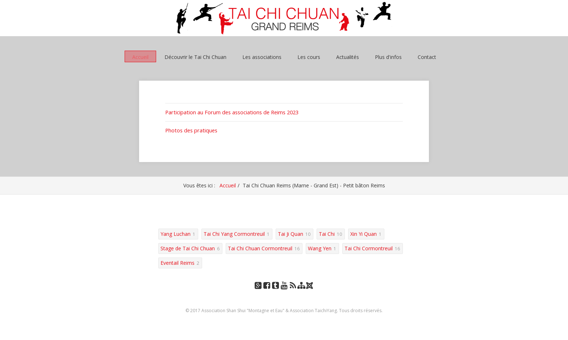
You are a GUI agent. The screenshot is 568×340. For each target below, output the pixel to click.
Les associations (261, 56)
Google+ (258, 291)
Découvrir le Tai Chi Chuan (195, 56)
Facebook (267, 291)
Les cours (308, 56)
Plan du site (301, 291)
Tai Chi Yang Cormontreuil (234, 232)
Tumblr (275, 291)
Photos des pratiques (190, 129)
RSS (292, 291)
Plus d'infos (388, 56)
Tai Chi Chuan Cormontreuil (260, 247)
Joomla (310, 287)
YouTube (284, 291)
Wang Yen (319, 247)
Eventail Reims (177, 261)
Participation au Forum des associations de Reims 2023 (230, 112)
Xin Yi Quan (363, 232)
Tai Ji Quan (290, 232)
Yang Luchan (175, 232)
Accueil (140, 56)
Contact (427, 56)
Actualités (347, 56)
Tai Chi (327, 232)
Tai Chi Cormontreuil (368, 247)
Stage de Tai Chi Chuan (187, 247)
